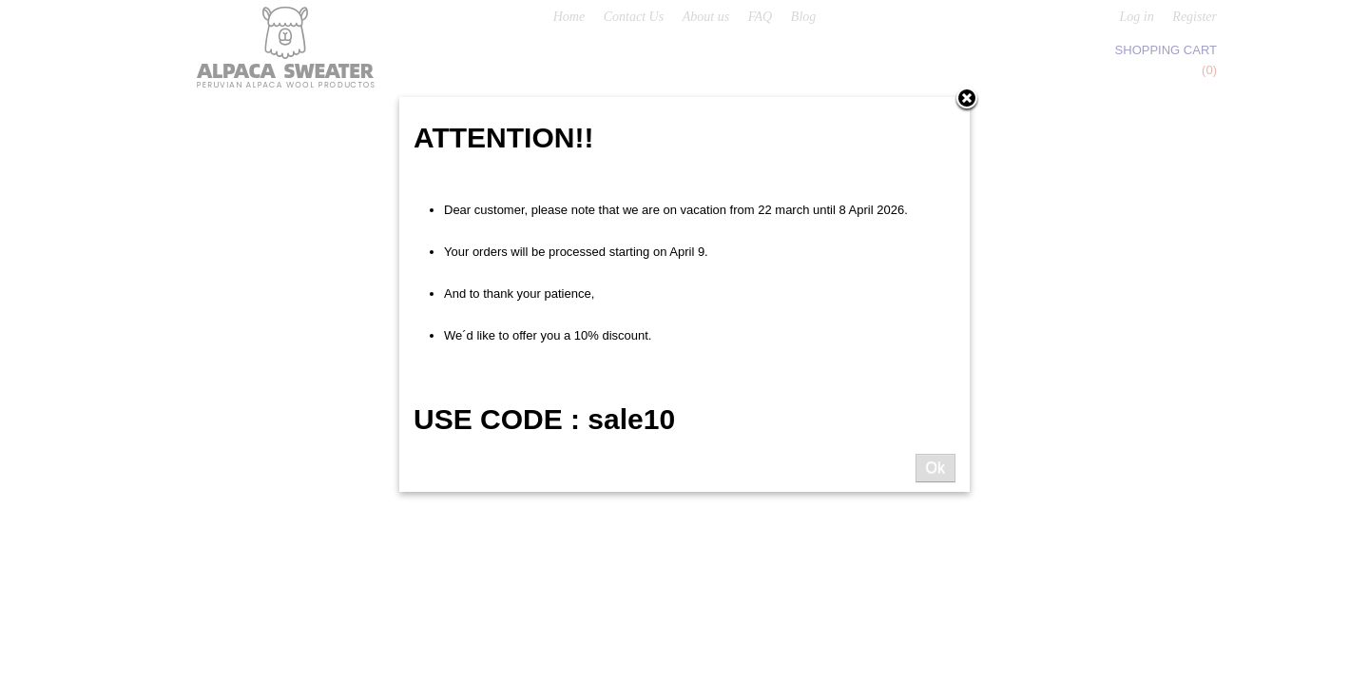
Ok (935, 468)
